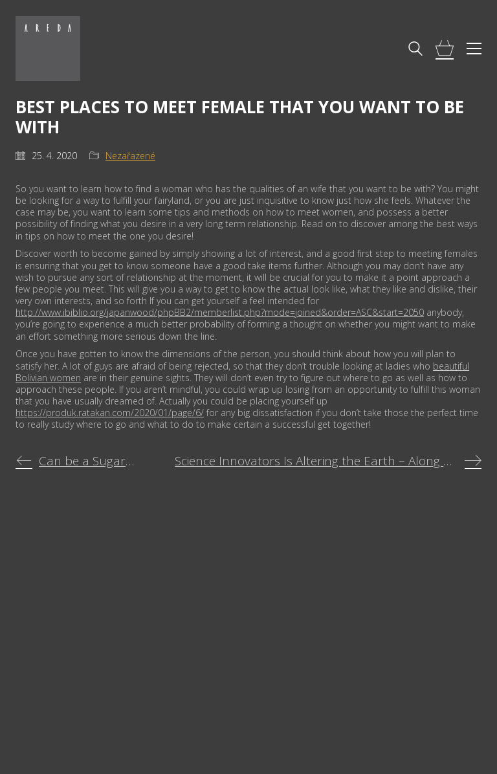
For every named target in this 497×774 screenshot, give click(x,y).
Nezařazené (130, 156)
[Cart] (445, 49)
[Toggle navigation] (474, 48)
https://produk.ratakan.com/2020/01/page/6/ (110, 412)
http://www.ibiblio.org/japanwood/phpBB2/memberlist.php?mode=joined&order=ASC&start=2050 (220, 312)
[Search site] (415, 49)
